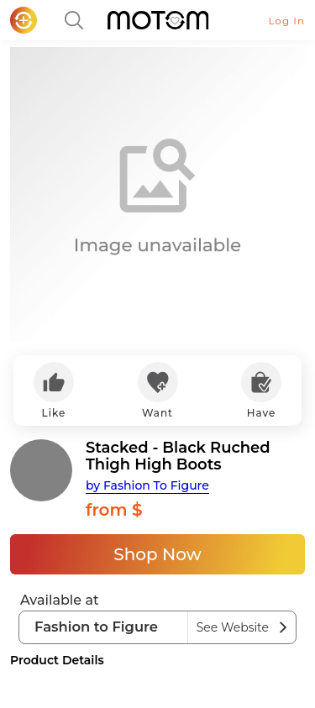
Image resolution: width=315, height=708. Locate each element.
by (147, 485)
